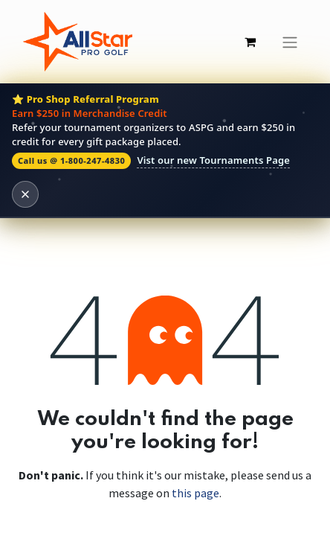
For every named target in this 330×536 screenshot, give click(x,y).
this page (195, 492)
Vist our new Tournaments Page (213, 160)
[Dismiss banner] (25, 194)
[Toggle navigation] (290, 42)
